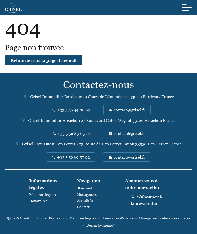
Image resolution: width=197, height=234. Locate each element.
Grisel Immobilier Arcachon (54, 120)
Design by (101, 225)
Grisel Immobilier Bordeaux (56, 96)
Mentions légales (82, 218)
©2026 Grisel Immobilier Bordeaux (35, 218)
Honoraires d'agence (117, 218)
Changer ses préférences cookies (164, 218)
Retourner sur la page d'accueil (44, 60)
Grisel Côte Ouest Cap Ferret (48, 144)
